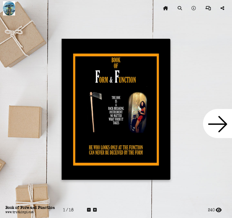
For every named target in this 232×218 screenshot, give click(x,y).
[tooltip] (165, 8)
